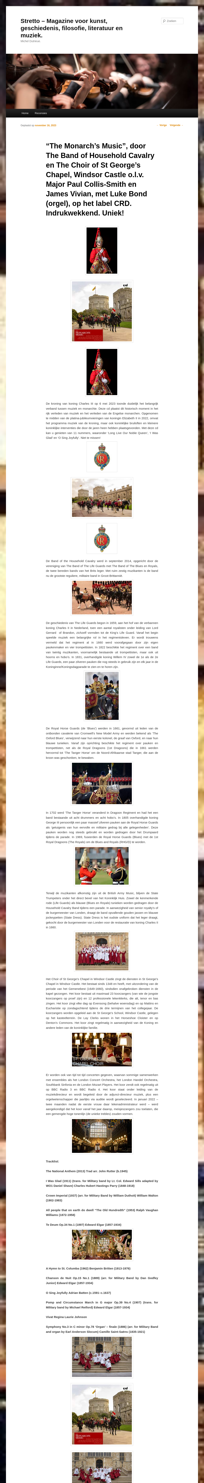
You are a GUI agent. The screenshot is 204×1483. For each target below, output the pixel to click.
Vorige (162, 125)
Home (25, 113)
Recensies (41, 113)
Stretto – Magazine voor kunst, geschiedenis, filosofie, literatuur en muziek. (72, 28)
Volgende (176, 125)
